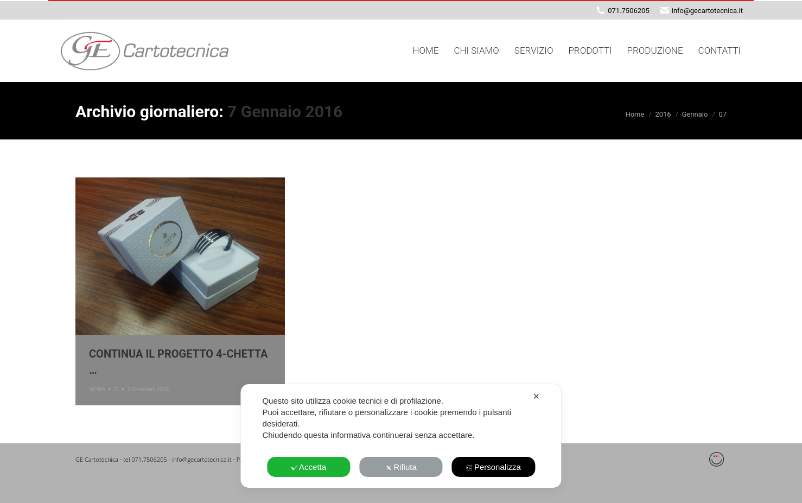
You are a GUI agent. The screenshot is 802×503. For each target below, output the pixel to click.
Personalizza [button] (493, 467)
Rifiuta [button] (401, 467)
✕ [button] (536, 396)
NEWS (97, 389)
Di (116, 389)
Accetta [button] (308, 467)
